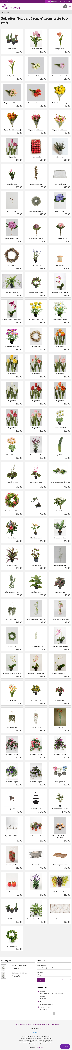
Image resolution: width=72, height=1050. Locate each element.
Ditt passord (40, 972)
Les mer (44, 1044)
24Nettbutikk (39, 1047)
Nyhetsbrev (55, 1024)
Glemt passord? (66, 980)
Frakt (16, 1024)
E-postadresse (41, 965)
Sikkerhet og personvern (41, 1024)
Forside (3, 12)
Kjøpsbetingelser (25, 1024)
